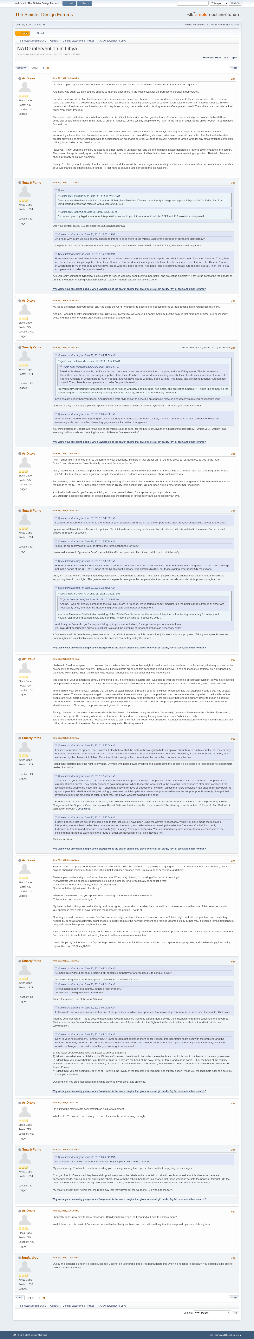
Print (234, 68)
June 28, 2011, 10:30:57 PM (65, 347)
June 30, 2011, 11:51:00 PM (65, 1211)
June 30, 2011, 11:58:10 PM (65, 1257)
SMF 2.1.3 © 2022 (21, 1335)
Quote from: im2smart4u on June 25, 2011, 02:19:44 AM (90, 196)
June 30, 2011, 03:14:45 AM (65, 860)
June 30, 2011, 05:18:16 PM (65, 1149)
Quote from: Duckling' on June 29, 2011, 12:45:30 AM (86, 518)
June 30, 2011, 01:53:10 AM (65, 738)
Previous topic (212, 57)
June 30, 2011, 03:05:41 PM (65, 1102)
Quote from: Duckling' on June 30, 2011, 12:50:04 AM (86, 745)
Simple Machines (39, 1335)
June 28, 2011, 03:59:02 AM (65, 300)
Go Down (21, 68)
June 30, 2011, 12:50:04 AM (65, 659)
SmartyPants (31, 182)
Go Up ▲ (237, 1335)
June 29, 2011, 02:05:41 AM (65, 510)
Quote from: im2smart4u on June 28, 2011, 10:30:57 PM (90, 593)
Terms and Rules (223, 1335)
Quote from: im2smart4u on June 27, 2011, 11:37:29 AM (90, 361)
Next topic (230, 57)
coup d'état (84, 808)
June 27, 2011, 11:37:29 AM (65, 182)
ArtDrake (28, 78)
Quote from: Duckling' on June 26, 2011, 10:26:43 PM (88, 212)
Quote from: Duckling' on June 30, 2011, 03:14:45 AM (86, 968)
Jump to (188, 1312)
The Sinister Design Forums (44, 14)
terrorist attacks (188, 1182)
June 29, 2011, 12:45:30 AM (65, 453)
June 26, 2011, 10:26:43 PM (65, 78)
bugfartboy (30, 1257)
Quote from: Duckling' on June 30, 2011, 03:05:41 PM (86, 1157)
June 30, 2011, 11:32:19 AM (65, 961)
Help (211, 1335)
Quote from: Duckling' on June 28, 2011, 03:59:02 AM (86, 355)
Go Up (19, 1297)
